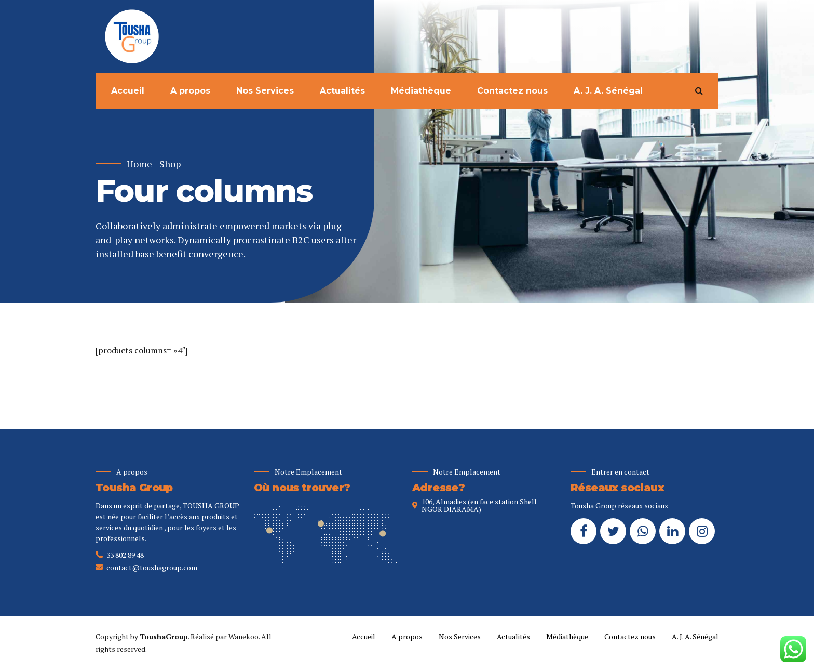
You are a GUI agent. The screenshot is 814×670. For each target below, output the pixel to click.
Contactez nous (512, 91)
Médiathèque (421, 91)
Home (139, 164)
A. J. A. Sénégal (608, 91)
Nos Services (265, 91)
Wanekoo (243, 636)
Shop (170, 164)
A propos (190, 91)
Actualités (342, 91)
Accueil (127, 91)
